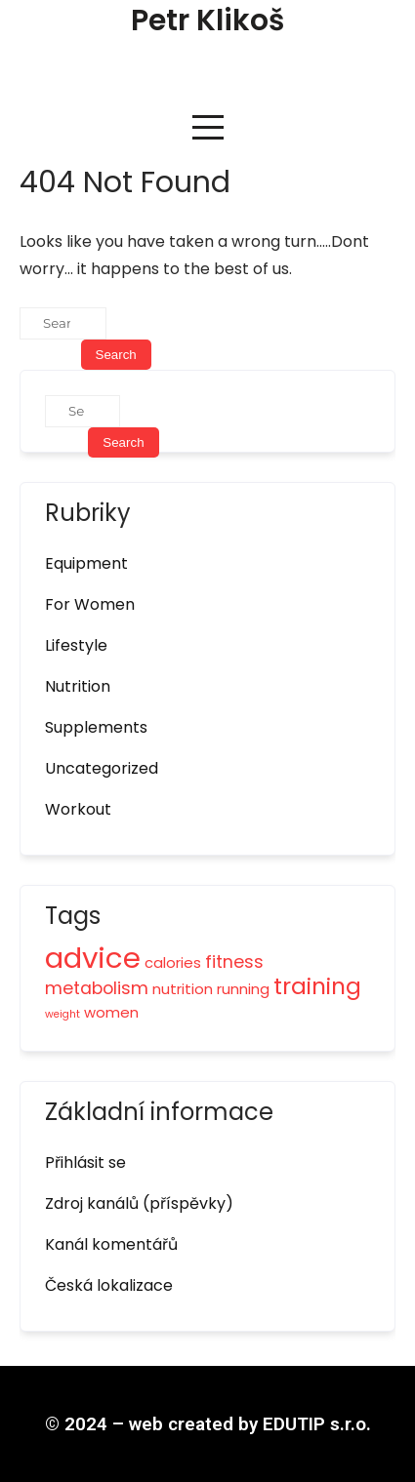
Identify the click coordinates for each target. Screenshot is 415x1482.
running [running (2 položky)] (243, 989)
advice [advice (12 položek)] (93, 958)
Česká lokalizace (109, 1285)
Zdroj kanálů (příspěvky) (139, 1203)
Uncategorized (101, 768)
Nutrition (77, 686)
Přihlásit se (85, 1162)
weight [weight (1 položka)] (62, 1014)
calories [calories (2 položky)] (173, 962)
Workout (78, 809)
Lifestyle (76, 645)
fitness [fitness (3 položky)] (234, 962)
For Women (90, 604)
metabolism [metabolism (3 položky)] (96, 988)
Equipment (86, 563)
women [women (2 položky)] (111, 1012)
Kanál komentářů (111, 1244)
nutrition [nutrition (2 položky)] (182, 989)
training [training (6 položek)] (317, 986)
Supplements (96, 727)
